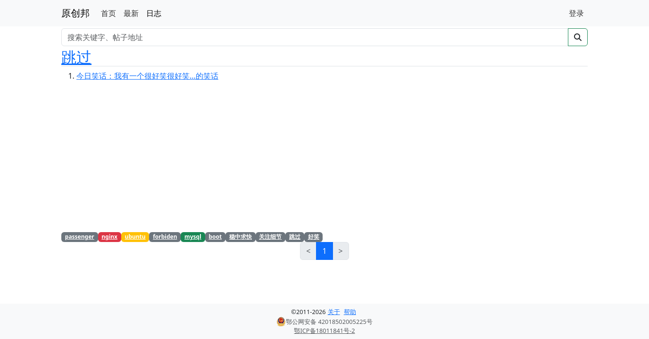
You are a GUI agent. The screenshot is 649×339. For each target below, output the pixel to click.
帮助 (350, 311)
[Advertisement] (324, 160)
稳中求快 (240, 237)
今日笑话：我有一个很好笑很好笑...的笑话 (147, 76)
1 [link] (324, 251)
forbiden (165, 237)
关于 (334, 311)
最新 (131, 13)
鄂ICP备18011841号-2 (324, 330)
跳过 (76, 57)
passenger (79, 237)
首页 (108, 13)
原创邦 (75, 13)
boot (215, 237)
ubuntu (135, 237)
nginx (109, 237)
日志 (153, 13)
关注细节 (270, 237)
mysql (192, 237)
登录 (576, 13)
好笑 (313, 237)
